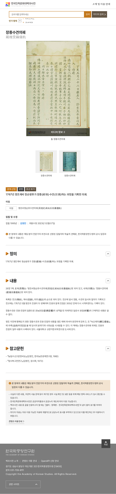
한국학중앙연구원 (20, 452)
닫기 (108, 254)
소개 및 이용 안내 (101, 4)
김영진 (23, 223)
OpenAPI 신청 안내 (50, 461)
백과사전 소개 (12, 461)
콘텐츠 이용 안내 (15, 421)
